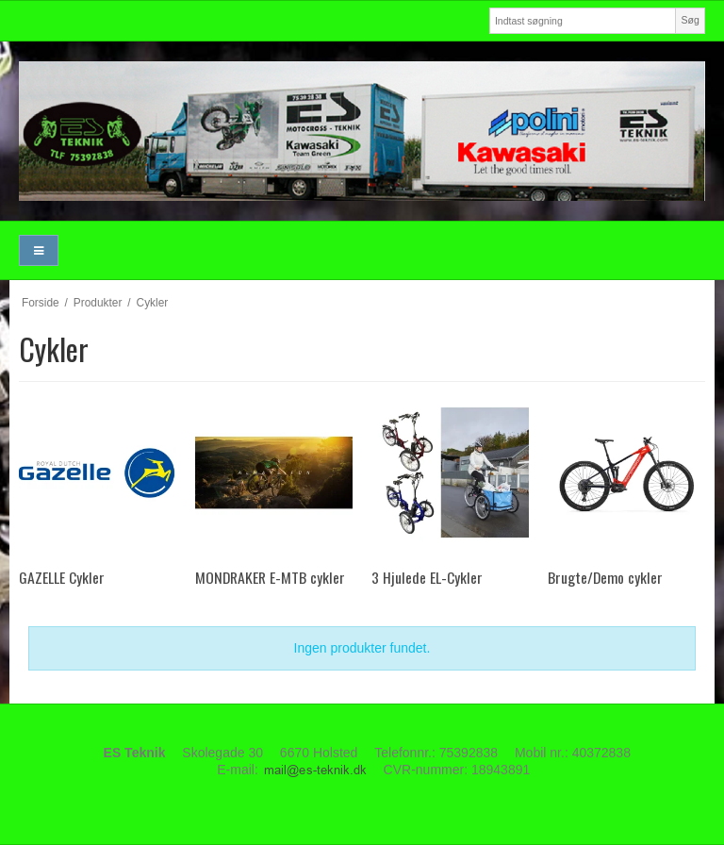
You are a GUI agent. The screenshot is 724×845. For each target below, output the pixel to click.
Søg (690, 19)
